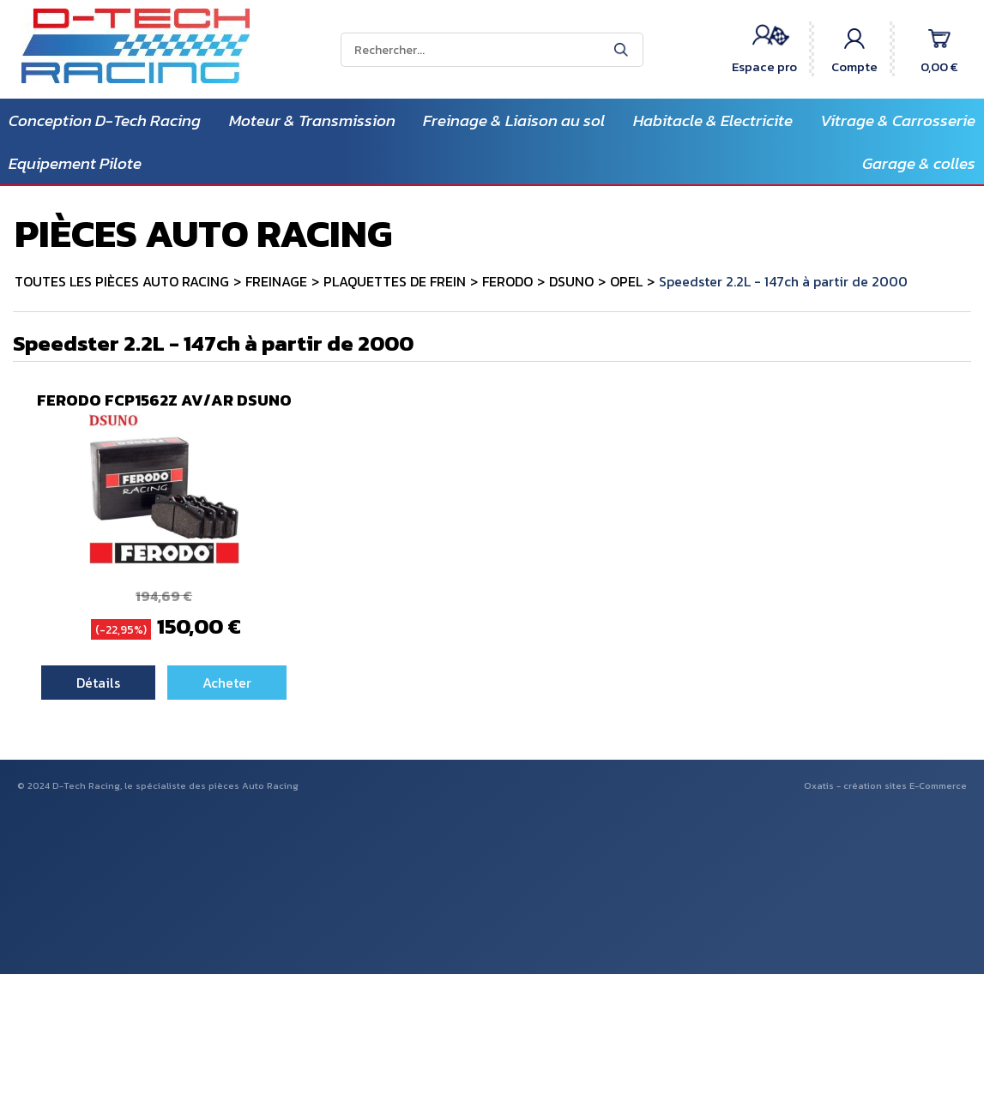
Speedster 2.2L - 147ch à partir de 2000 (783, 281)
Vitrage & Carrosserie (897, 120)
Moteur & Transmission (312, 120)
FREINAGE (276, 281)
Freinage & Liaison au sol (514, 120)
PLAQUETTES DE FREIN (394, 281)
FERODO (507, 281)
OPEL (626, 281)
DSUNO (571, 281)
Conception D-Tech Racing (105, 120)
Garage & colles (918, 163)
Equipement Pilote (75, 163)
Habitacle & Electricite (713, 120)
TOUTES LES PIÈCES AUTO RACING (122, 281)
